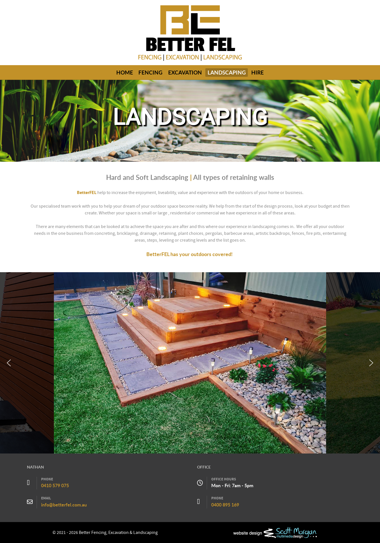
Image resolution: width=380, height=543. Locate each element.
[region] (190, 362)
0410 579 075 (55, 485)
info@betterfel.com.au (64, 504)
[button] (8, 362)
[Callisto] (190, 32)
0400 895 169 (225, 504)
